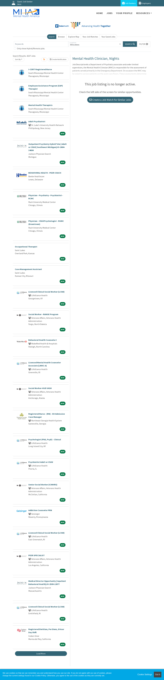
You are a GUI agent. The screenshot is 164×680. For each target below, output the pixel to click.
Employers (145, 3)
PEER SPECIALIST (36, 555)
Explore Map (73, 36)
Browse (61, 36)
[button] (143, 44)
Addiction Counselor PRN (40, 510)
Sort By (18, 59)
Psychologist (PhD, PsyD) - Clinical (44, 439)
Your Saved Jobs (108, 36)
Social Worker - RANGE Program (43, 314)
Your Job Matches (90, 36)
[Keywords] (41, 44)
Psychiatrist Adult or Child (40, 462)
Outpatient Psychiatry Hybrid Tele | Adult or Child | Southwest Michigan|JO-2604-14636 (47, 147)
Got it (157, 674)
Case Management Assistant (28, 269)
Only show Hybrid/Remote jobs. (31, 48)
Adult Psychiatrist (36, 121)
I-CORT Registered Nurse (40, 69)
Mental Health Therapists (40, 105)
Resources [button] (143, 13)
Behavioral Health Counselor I (42, 340)
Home (99, 13)
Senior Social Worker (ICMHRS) (42, 484)
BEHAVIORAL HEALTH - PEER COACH (44, 172)
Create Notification (58, 59)
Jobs (110, 13)
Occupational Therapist (26, 246)
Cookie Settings (144, 674)
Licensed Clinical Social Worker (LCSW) (46, 291)
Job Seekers (129, 3)
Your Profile (124, 13)
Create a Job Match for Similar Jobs (110, 99)
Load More (41, 653)
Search (52, 36)
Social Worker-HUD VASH (40, 388)
